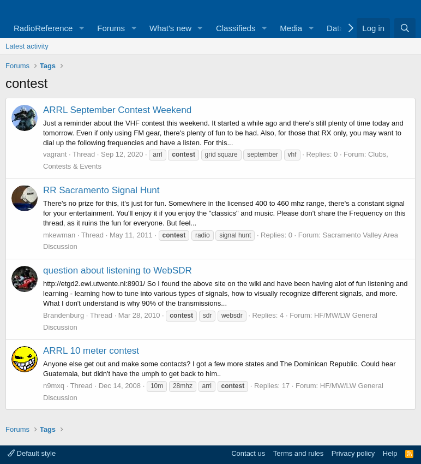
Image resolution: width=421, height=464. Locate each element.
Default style (32, 453)
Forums (111, 28)
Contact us (248, 453)
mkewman (59, 235)
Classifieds (236, 28)
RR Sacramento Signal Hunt (101, 190)
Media (291, 28)
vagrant (55, 154)
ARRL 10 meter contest (91, 351)
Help (390, 453)
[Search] (405, 28)
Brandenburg (63, 315)
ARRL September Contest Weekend (117, 110)
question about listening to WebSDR (117, 270)
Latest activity (27, 46)
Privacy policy (353, 453)
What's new (170, 28)
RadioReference (43, 28)
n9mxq (53, 386)
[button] (81, 28)
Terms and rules (298, 453)
